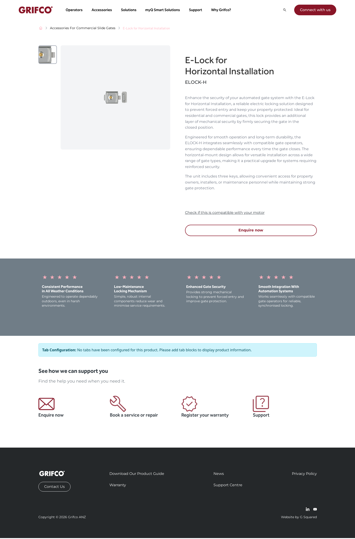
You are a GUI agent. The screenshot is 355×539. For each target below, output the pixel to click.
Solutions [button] (129, 10)
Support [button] (196, 10)
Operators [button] (74, 10)
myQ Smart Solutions (163, 10)
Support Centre (227, 486)
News (218, 474)
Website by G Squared (299, 518)
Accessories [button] (102, 10)
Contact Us (54, 487)
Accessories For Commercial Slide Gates (82, 29)
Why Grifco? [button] (222, 10)
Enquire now (250, 231)
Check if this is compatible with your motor (225, 213)
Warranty (117, 486)
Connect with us (314, 10)
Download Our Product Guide (136, 474)
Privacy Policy (304, 474)
